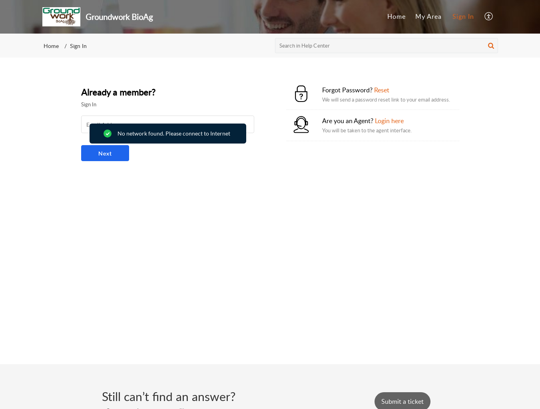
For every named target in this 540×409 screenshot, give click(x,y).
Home (396, 16)
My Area (428, 16)
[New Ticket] (402, 401)
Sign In (463, 16)
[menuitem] (396, 17)
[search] (386, 45)
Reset (381, 90)
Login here (389, 120)
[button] (489, 17)
